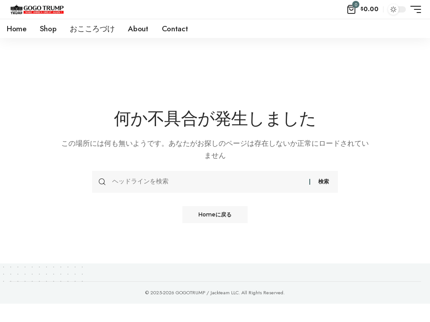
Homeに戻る (215, 215)
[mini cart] (363, 9)
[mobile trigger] (413, 9)
